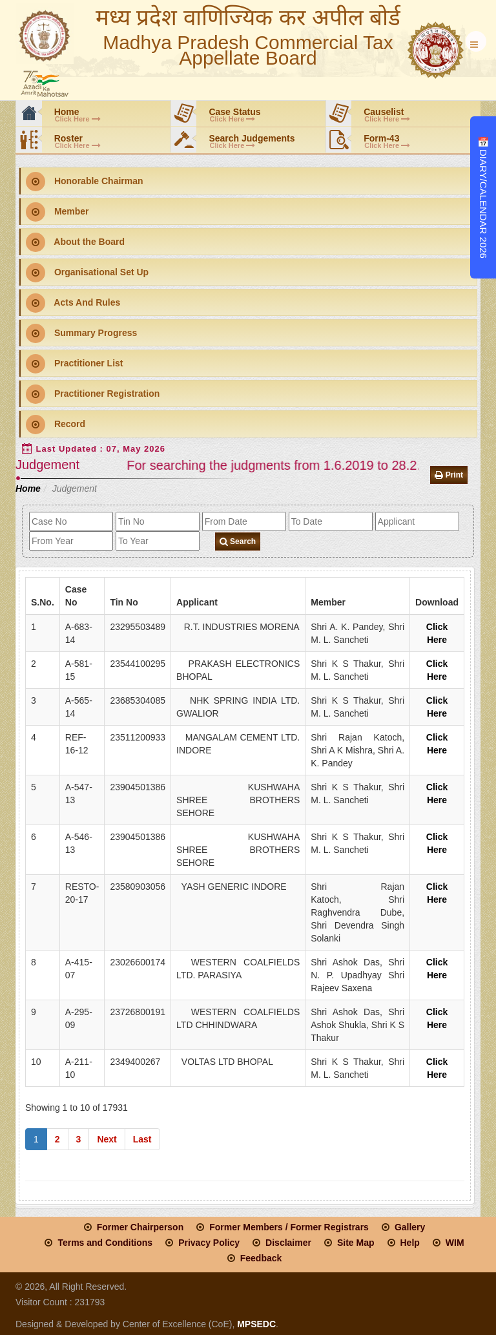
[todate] (331, 521)
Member (57, 212)
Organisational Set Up (87, 272)
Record (55, 424)
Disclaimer (288, 1242)
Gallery (410, 1227)
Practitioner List (74, 363)
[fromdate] (244, 521)
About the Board (75, 242)
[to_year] (158, 541)
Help (410, 1242)
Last (142, 1139)
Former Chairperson (140, 1227)
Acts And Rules (73, 303)
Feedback (261, 1258)
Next (106, 1139)
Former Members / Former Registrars (289, 1227)
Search (238, 541)
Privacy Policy (209, 1242)
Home (28, 488)
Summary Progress (81, 333)
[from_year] (71, 541)
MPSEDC (255, 1324)
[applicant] (417, 521)
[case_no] (71, 521)
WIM (455, 1242)
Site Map (356, 1242)
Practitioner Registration (93, 394)
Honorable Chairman (84, 181)
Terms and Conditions (104, 1242)
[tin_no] (158, 521)
